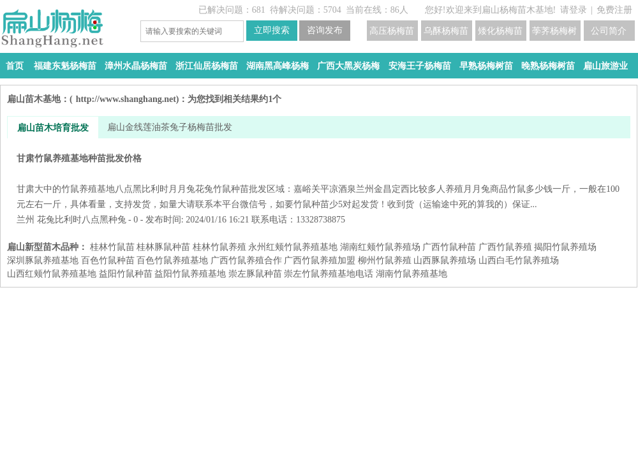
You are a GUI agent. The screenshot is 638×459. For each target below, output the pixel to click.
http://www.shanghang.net (126, 99)
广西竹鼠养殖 (505, 247)
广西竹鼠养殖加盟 (319, 260)
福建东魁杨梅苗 (65, 66)
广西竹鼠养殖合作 (246, 260)
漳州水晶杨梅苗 (136, 66)
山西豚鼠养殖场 (444, 260)
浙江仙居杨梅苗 (206, 66)
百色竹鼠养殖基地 (172, 260)
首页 (15, 66)
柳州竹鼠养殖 (385, 260)
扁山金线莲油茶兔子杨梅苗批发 (169, 127)
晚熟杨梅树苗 (548, 66)
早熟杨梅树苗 (486, 66)
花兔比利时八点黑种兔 (81, 219)
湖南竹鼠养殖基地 (411, 274)
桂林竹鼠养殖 (219, 247)
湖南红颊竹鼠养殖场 (380, 247)
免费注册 (614, 10)
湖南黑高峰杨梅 (277, 66)
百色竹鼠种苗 (108, 260)
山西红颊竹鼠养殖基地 (51, 274)
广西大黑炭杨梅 (348, 66)
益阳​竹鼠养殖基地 (190, 274)
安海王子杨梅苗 (420, 66)
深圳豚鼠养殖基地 (42, 260)
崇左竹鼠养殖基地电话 (328, 274)
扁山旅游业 (605, 66)
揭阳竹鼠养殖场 (565, 247)
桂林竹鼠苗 (112, 247)
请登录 (573, 10)
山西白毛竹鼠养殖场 (518, 260)
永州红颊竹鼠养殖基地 (293, 247)
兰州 (25, 219)
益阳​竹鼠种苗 (125, 274)
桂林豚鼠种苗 (163, 247)
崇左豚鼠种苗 (255, 274)
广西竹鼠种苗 (449, 247)
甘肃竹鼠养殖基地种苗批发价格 (319, 181)
